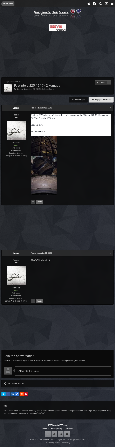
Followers (101, 83)
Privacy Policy (56, 428)
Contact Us (69, 428)
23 (16, 145)
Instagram (60, 434)
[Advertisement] (57, 53)
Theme (45, 428)
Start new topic (78, 99)
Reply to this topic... (28, 371)
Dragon (19, 89)
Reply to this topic (102, 99)
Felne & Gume (48, 89)
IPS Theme (52, 425)
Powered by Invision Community (57, 443)
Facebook (48, 434)
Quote (39, 202)
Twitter (54, 434)
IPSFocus (63, 425)
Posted (41, 108)
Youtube (67, 434)
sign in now (59, 360)
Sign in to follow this (13, 82)
